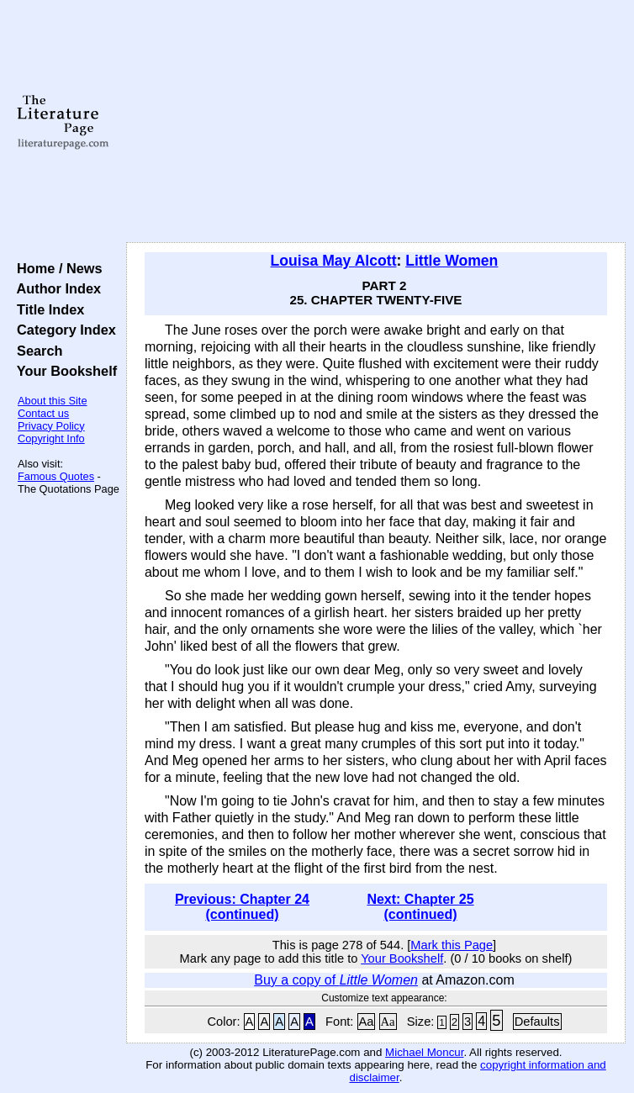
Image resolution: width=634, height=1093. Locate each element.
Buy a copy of (336, 980)
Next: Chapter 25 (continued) (420, 906)
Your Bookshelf (63, 370)
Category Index (62, 329)
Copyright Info (51, 438)
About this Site (52, 400)
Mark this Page (451, 945)
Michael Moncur (424, 1052)
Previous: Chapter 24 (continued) (242, 906)
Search (35, 350)
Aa (366, 1021)
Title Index (46, 309)
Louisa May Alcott (334, 260)
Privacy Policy (51, 426)
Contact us (43, 413)
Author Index (55, 288)
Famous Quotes (56, 476)
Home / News (56, 268)
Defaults (537, 1021)
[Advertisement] (376, 122)
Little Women (451, 260)
